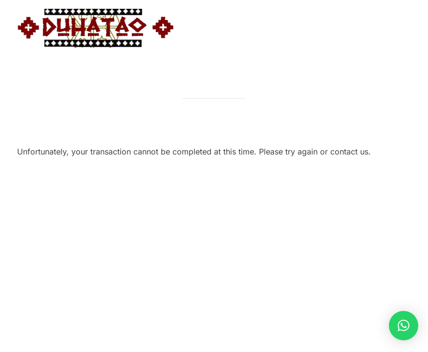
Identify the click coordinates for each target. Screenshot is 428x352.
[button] (403, 325)
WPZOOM (394, 187)
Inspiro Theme (341, 187)
